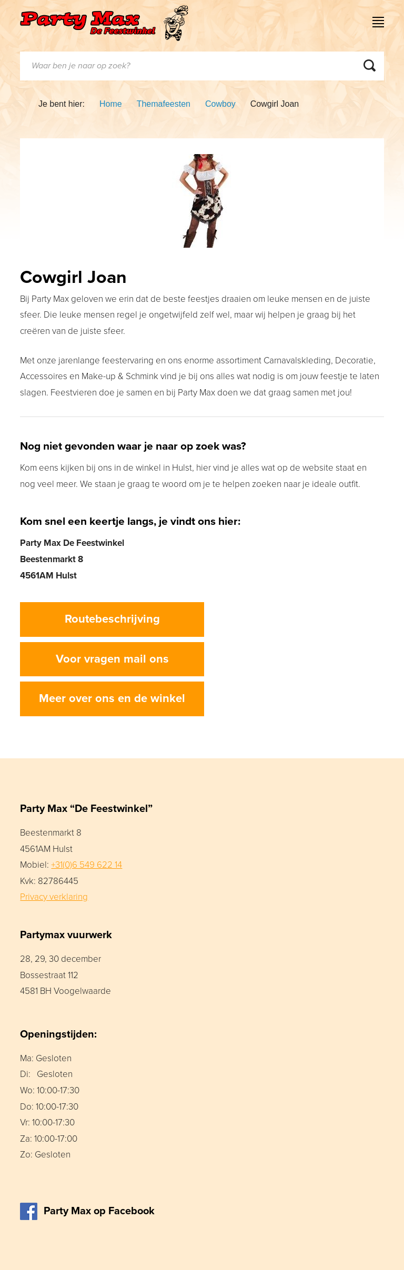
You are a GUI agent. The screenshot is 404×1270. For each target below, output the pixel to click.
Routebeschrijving (112, 619)
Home (110, 103)
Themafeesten (163, 103)
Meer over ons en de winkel (112, 698)
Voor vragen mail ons (112, 659)
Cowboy (220, 103)
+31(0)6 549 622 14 (86, 864)
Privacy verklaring (54, 896)
